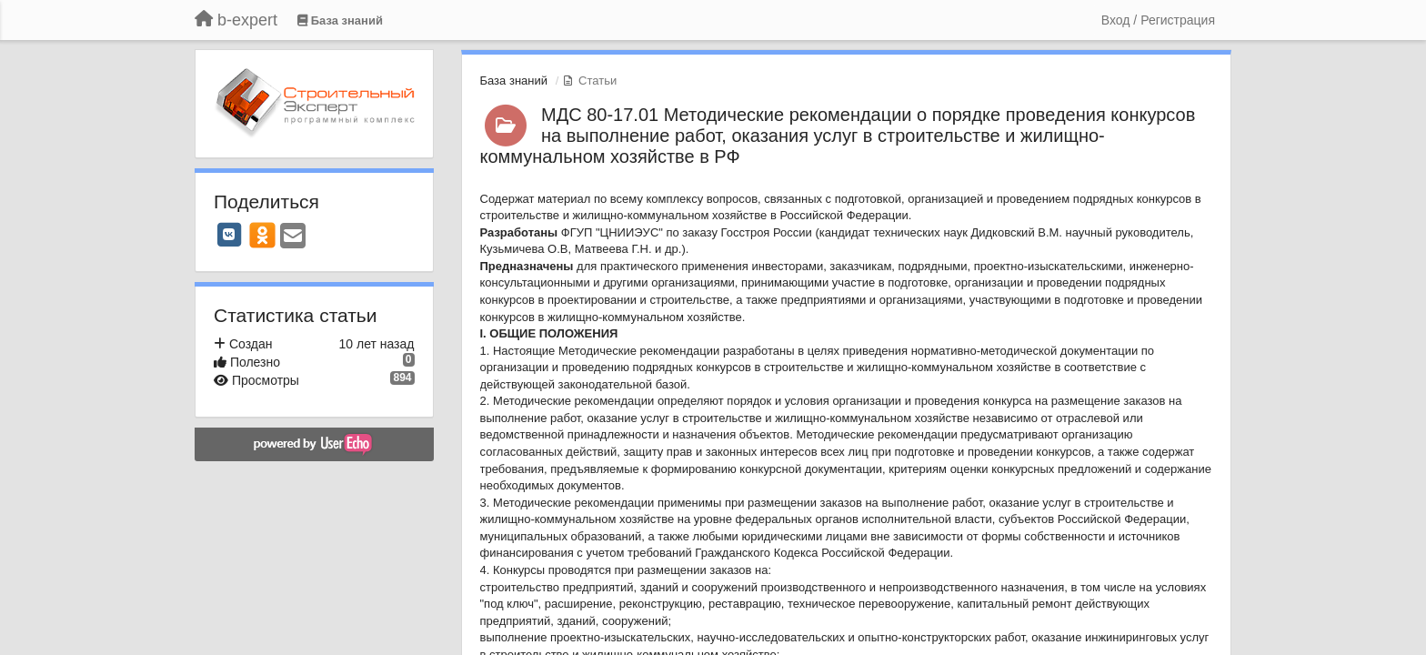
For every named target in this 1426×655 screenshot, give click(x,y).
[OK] (262, 234)
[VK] (229, 234)
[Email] (293, 237)
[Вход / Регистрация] (1158, 20)
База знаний (514, 80)
